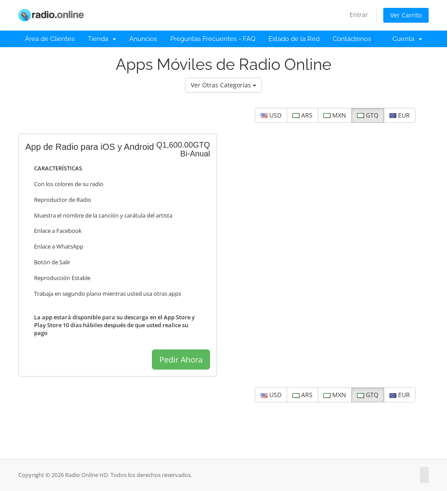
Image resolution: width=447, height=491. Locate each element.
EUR (399, 115)
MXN (334, 115)
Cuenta (407, 39)
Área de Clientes (50, 39)
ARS (302, 115)
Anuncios (143, 39)
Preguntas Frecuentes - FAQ (212, 39)
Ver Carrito (406, 15)
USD (271, 115)
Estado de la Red (294, 39)
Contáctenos (352, 39)
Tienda (102, 39)
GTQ (367, 115)
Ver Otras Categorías (223, 85)
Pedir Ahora (181, 359)
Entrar (359, 14)
